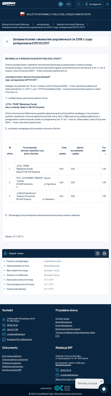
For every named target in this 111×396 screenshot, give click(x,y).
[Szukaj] (79, 4)
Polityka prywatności (11, 363)
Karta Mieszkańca (64, 322)
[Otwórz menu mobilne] (107, 4)
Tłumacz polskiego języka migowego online (75, 332)
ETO (57, 336)
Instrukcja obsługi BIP (12, 370)
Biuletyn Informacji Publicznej (15, 24)
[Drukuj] (104, 253)
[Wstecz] (7, 41)
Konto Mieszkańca (64, 325)
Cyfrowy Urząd (62, 318)
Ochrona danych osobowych (15, 359)
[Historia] (97, 253)
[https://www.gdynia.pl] (8, 4)
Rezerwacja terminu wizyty (68, 329)
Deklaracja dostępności (12, 366)
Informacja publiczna (11, 356)
